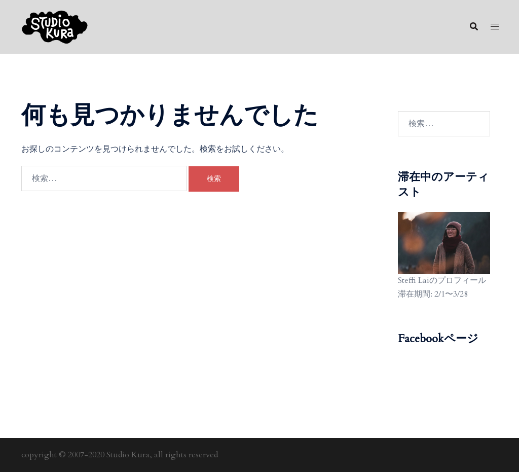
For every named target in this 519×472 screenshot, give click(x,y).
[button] (473, 26)
